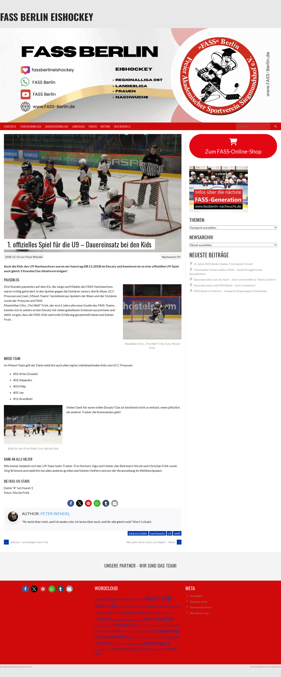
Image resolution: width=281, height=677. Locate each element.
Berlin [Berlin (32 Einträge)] (158, 598)
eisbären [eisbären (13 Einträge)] (133, 612)
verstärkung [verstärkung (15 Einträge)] (156, 643)
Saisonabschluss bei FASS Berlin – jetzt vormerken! (225, 285)
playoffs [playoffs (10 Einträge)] (149, 631)
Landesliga (78, 126)
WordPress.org (199, 613)
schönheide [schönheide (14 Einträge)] (115, 636)
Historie (105, 126)
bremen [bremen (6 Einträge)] (121, 607)
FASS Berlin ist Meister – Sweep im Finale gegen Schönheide (230, 291)
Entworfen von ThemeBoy (265, 666)
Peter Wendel (33, 257)
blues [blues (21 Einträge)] (105, 606)
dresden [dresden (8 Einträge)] (101, 613)
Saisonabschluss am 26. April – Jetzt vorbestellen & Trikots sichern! (235, 279)
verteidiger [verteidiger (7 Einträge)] (102, 649)
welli (177, 533)
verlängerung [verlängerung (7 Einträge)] (132, 643)
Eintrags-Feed (198, 601)
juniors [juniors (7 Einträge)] (136, 619)
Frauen (93, 126)
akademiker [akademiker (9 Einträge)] (123, 599)
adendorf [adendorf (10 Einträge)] (104, 599)
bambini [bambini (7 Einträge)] (138, 599)
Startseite (10, 126)
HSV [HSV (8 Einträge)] (126, 619)
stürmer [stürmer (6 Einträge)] (143, 637)
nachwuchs (157, 533)
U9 (178, 257)
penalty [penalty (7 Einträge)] (134, 631)
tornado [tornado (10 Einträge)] (170, 637)
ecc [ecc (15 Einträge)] (115, 612)
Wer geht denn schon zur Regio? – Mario (153, 542)
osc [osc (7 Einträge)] (124, 631)
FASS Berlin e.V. (122, 126)
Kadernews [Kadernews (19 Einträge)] (158, 619)
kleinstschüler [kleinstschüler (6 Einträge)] (103, 625)
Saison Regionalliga (56, 126)
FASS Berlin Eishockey (46, 17)
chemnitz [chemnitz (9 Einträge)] (154, 606)
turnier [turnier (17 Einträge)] (105, 643)
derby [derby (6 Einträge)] (176, 607)
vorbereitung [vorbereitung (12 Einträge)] (123, 649)
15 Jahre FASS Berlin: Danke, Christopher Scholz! (223, 264)
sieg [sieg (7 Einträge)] (134, 637)
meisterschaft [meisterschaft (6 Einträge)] (158, 625)
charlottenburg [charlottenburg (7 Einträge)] (137, 606)
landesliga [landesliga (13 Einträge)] (125, 625)
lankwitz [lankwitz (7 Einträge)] (144, 625)
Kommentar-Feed (200, 607)
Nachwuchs (169, 257)
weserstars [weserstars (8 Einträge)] (160, 649)
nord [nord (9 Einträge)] (116, 631)
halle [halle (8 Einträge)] (116, 619)
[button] (70, 503)
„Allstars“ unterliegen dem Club (26, 542)
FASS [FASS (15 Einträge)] (103, 619)
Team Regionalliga (30, 126)
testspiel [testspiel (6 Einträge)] (156, 637)
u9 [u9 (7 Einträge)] (120, 643)
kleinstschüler (138, 533)
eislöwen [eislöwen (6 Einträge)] (167, 613)
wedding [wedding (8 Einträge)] (144, 649)
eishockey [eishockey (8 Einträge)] (152, 613)
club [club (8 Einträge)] (167, 606)
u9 (169, 533)
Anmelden (196, 596)
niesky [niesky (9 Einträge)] (104, 631)
